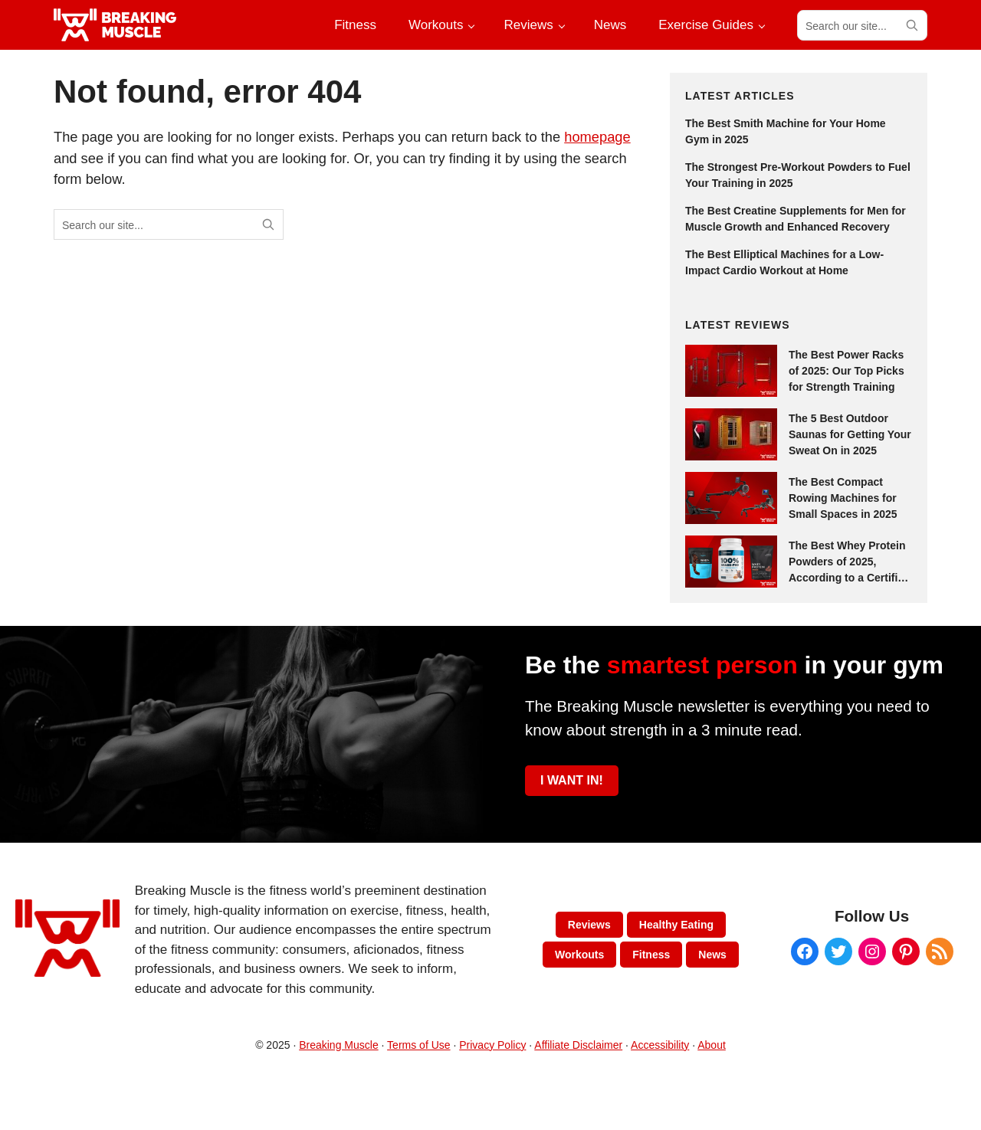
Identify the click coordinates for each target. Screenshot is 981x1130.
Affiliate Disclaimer (578, 1045)
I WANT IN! (571, 780)
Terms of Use (418, 1045)
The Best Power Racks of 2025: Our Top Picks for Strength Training (846, 371)
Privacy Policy (492, 1045)
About (711, 1045)
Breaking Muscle (339, 1045)
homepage (597, 137)
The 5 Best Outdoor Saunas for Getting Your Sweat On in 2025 (850, 434)
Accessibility (660, 1045)
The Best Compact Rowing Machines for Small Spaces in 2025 (843, 498)
